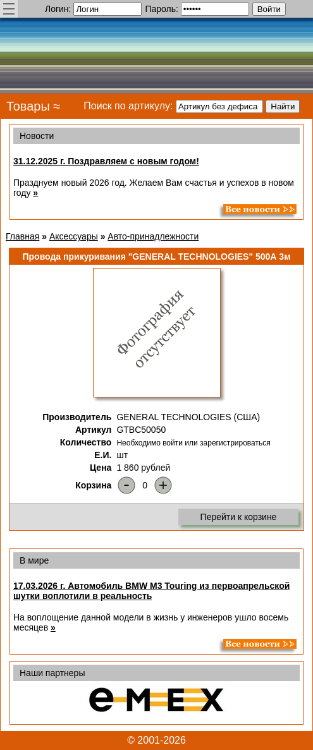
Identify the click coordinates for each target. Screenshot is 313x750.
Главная (22, 236)
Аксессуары (73, 236)
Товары (28, 106)
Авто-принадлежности (153, 236)
